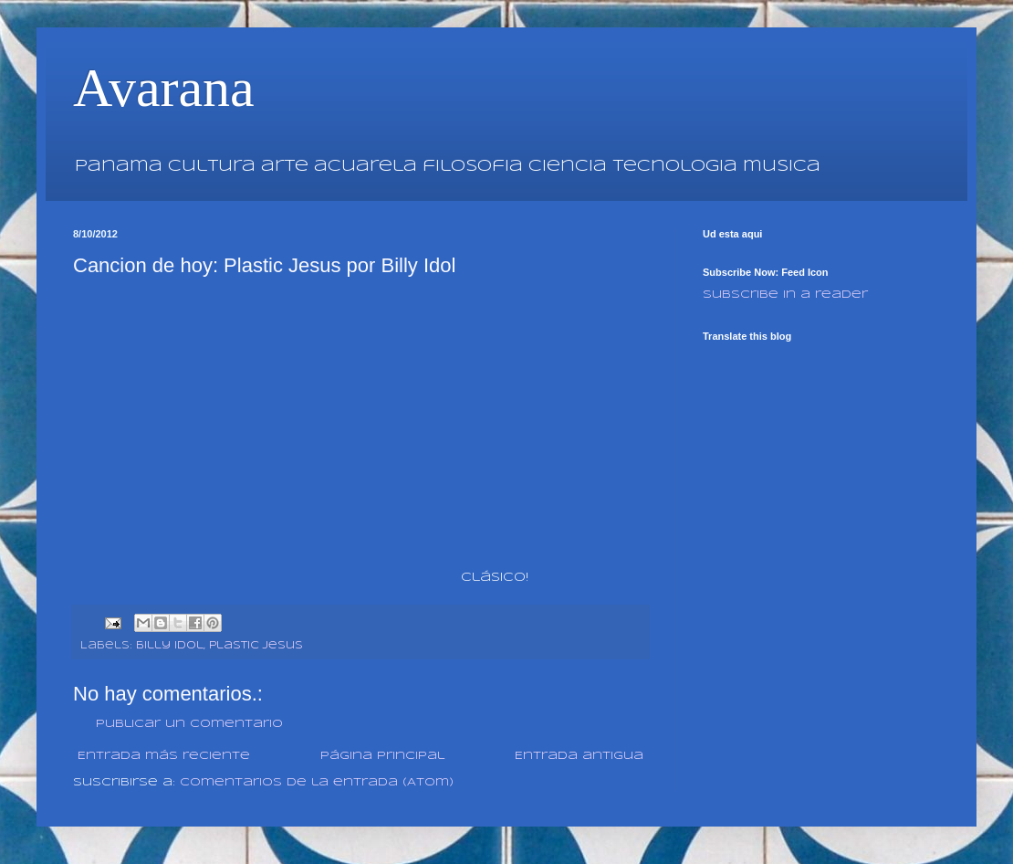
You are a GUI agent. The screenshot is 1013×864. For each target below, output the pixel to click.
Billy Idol (170, 645)
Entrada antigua (579, 756)
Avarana (164, 88)
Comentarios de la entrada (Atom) (317, 782)
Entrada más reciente (164, 756)
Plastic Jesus (256, 645)
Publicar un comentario (189, 724)
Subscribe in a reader (785, 295)
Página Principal (382, 756)
